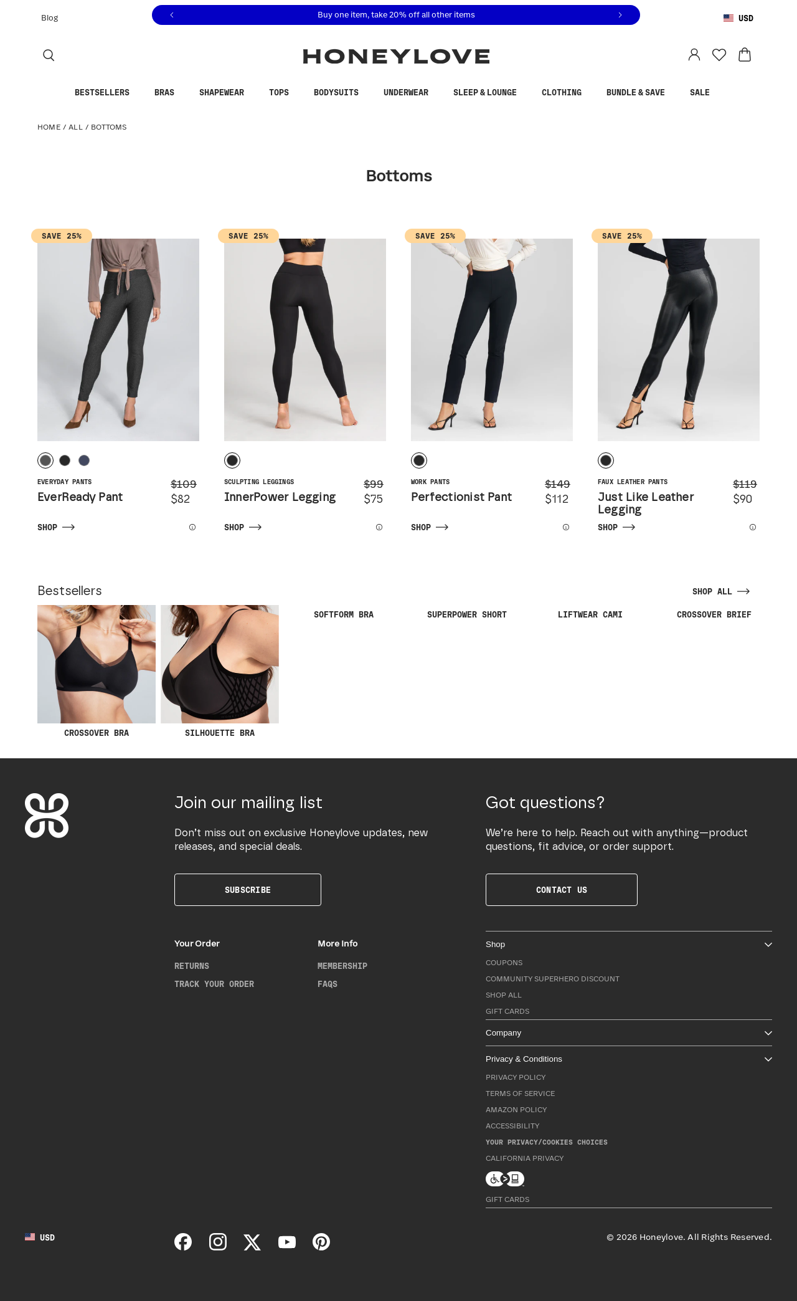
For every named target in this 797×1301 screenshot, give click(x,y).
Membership (342, 966)
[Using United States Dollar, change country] (738, 19)
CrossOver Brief (714, 615)
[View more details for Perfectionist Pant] (559, 527)
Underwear (412, 93)
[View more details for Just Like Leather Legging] (746, 527)
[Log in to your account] (694, 54)
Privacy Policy (515, 1077)
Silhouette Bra (220, 671)
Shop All (504, 995)
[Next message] (620, 15)
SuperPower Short (467, 615)
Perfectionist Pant (461, 497)
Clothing (568, 93)
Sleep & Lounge (491, 93)
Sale (706, 92)
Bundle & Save (641, 93)
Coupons (504, 963)
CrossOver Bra (96, 671)
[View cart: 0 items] (744, 54)
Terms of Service (520, 1093)
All (75, 127)
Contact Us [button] (561, 890)
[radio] (45, 460)
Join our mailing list (248, 803)
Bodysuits (342, 93)
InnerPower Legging (280, 497)
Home (48, 127)
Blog (49, 18)
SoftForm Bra (344, 615)
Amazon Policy (516, 1110)
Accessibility (512, 1126)
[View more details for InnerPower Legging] (372, 527)
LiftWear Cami (590, 615)
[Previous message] (172, 15)
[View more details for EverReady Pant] (185, 527)
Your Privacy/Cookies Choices (547, 1142)
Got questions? (545, 803)
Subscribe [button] (248, 890)
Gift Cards (507, 1011)
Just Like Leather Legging (646, 504)
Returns (191, 966)
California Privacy (525, 1158)
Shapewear (228, 93)
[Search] (48, 54)
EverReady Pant (80, 497)
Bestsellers (108, 93)
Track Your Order (214, 984)
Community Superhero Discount (553, 979)
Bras (170, 93)
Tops (285, 93)
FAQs (327, 984)
